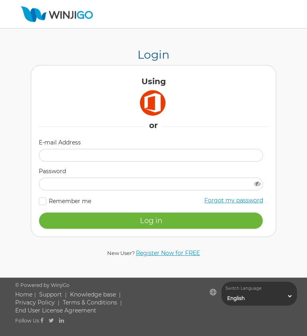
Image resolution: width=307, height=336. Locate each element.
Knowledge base (93, 294)
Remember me (70, 201)
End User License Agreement (55, 310)
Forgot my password (233, 200)
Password (52, 171)
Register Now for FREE (168, 253)
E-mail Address (60, 142)
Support (50, 294)
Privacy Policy (35, 302)
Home (23, 294)
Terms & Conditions (90, 302)
